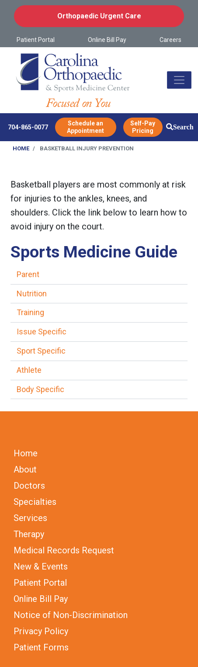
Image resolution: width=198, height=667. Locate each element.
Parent (28, 274)
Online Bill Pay (107, 39)
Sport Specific (41, 350)
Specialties (35, 502)
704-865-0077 (28, 127)
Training (30, 312)
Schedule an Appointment (85, 127)
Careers (170, 39)
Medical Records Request (64, 550)
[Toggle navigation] (179, 80)
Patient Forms (41, 647)
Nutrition (32, 293)
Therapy (29, 534)
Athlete (29, 370)
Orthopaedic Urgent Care (99, 16)
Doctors (29, 485)
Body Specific (40, 389)
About (25, 469)
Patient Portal (36, 39)
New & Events (41, 566)
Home (21, 148)
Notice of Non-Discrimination (71, 615)
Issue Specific (41, 331)
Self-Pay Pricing (142, 127)
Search (183, 126)
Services (30, 518)
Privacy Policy (41, 631)
